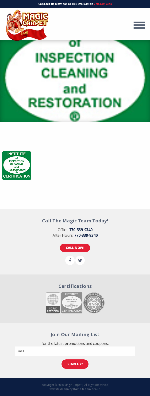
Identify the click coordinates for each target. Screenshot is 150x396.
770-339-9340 (103, 4)
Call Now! (75, 247)
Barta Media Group (86, 389)
